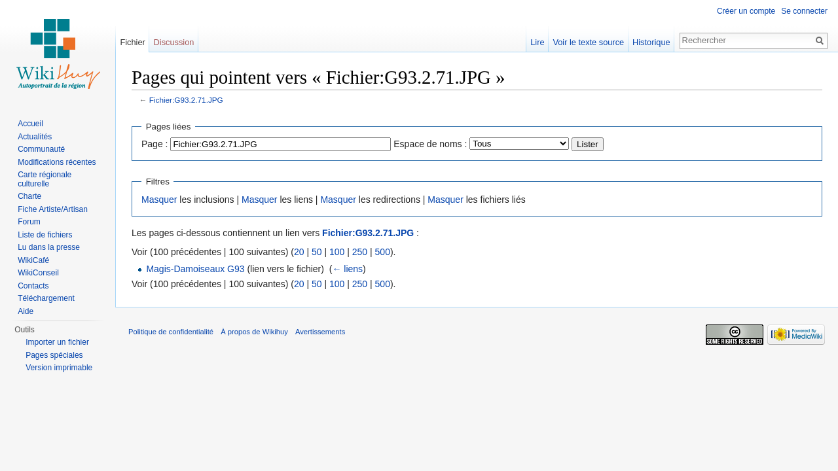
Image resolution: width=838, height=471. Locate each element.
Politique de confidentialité (170, 332)
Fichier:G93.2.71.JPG (186, 100)
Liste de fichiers (45, 234)
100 (336, 252)
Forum (29, 221)
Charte (29, 196)
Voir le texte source (588, 42)
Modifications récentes (57, 162)
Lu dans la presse (49, 247)
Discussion (174, 42)
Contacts (33, 285)
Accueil (30, 123)
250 (359, 252)
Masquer (159, 199)
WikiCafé (33, 260)
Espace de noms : (430, 144)
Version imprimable (59, 367)
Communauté (41, 149)
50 (317, 252)
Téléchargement (46, 298)
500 (382, 252)
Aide (25, 311)
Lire (537, 42)
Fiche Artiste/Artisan (53, 209)
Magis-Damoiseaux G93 (195, 269)
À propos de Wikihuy (254, 332)
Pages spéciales (54, 355)
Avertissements (320, 332)
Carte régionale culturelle (44, 179)
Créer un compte (746, 11)
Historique (651, 42)
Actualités (35, 136)
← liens (347, 269)
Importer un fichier (57, 342)
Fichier (132, 42)
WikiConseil (38, 272)
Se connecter (804, 11)
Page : (154, 144)
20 (299, 252)
